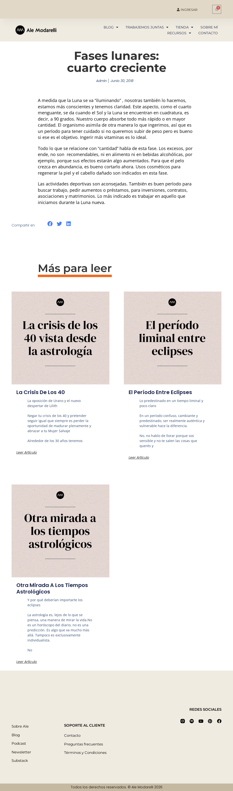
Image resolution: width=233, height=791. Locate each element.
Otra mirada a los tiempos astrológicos (53, 588)
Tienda (184, 27)
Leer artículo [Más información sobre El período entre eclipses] (139, 457)
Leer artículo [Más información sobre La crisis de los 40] (26, 452)
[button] (50, 224)
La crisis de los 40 (41, 392)
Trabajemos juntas (147, 27)
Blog (111, 27)
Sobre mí (209, 27)
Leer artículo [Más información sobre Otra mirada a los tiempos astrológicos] (26, 661)
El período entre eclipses (162, 392)
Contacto (208, 33)
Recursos (179, 33)
